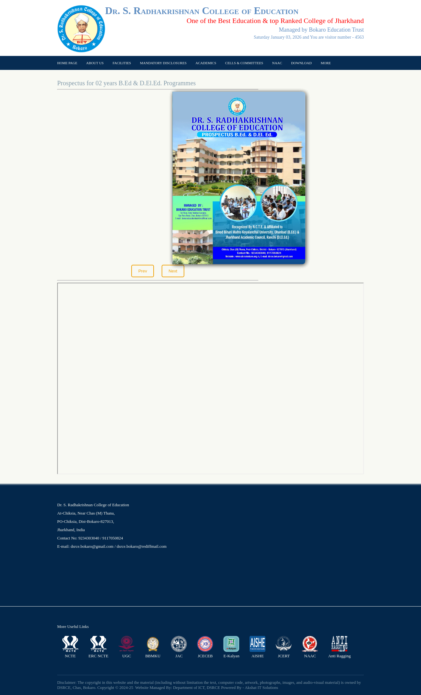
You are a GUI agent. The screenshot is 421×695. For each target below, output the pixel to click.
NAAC (277, 63)
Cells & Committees (244, 63)
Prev (142, 271)
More (326, 63)
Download (301, 63)
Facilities (121, 63)
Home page (67, 63)
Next (173, 271)
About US (95, 63)
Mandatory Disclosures (163, 63)
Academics (205, 63)
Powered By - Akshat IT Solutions (249, 687)
